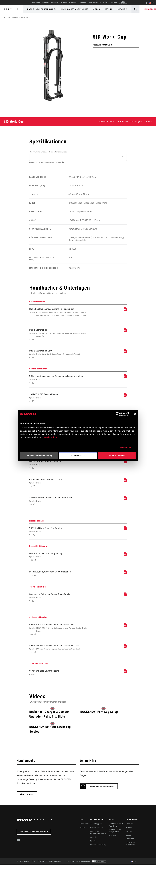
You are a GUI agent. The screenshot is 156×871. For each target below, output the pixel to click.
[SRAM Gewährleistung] (125, 679)
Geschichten (85, 831)
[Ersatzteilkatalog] (125, 534)
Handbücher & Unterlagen (130, 121)
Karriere (129, 839)
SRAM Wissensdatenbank (102, 794)
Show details (124, 447)
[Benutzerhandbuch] (125, 310)
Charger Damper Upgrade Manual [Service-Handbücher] (59, 468)
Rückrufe (93, 845)
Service (11, 9)
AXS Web (112, 843)
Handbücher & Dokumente (74, 9)
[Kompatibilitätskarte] (125, 559)
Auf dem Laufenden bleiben (34, 839)
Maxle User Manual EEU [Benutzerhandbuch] (59, 355)
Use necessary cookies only (39, 455)
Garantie (120, 9)
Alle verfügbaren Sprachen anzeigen (49, 293)
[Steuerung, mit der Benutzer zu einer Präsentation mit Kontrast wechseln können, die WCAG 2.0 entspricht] (99, 869)
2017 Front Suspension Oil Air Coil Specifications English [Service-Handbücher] (59, 381)
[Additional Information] (121, 157)
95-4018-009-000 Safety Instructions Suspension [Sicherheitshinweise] (59, 636)
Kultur (82, 835)
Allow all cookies (117, 455)
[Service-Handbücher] (125, 378)
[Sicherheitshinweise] (125, 632)
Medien (129, 835)
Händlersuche (148, 9)
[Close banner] (135, 414)
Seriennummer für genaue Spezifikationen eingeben (48, 152)
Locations (130, 846)
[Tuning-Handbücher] (125, 601)
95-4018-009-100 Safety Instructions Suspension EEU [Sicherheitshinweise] (59, 655)
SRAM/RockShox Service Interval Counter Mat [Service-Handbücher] (59, 505)
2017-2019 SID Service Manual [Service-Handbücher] (59, 399)
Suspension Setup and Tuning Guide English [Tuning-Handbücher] (59, 603)
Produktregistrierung (98, 852)
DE (152, 3)
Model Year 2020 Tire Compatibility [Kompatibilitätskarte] (59, 562)
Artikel (107, 9)
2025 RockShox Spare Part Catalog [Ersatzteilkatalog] (59, 536)
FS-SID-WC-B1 (26, 17)
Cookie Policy (50, 437)
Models (15, 17)
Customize (78, 455)
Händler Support (96, 835)
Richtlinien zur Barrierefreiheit (78, 869)
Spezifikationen (106, 121)
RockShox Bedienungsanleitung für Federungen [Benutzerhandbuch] (59, 312)
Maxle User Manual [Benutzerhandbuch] (59, 335)
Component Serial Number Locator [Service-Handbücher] (59, 486)
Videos (95, 9)
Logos (128, 842)
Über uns (129, 831)
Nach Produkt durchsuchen (41, 9)
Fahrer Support (96, 831)
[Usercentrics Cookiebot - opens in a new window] (117, 414)
